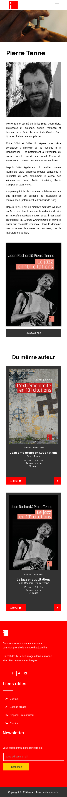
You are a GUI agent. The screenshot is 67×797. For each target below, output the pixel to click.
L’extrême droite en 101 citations (34, 452)
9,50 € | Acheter (15, 482)
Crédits (14, 723)
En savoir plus (33, 333)
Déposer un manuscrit (22, 715)
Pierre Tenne (33, 456)
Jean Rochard (25, 583)
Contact (14, 698)
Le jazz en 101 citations (33, 579)
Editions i (28, 792)
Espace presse (18, 706)
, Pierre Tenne (41, 583)
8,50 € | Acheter (15, 608)
